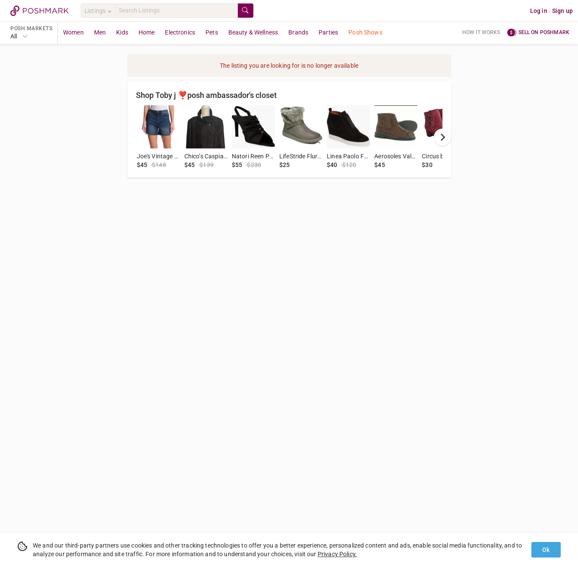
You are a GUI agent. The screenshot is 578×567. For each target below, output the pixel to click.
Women (73, 32)
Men (100, 32)
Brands (298, 32)
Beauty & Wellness (253, 32)
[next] (442, 137)
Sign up (562, 10)
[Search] (176, 10)
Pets (211, 32)
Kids (122, 32)
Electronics (180, 32)
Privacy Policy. (337, 554)
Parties (328, 32)
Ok (546, 549)
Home (147, 32)
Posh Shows (365, 32)
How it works (481, 32)
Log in (538, 10)
